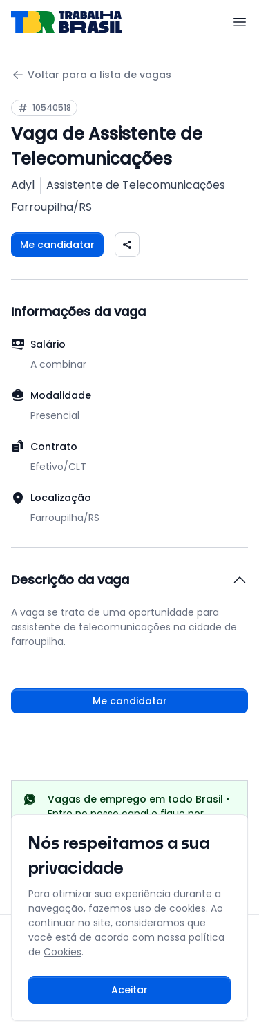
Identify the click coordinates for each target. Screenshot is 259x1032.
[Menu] (239, 22)
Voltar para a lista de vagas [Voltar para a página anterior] (91, 75)
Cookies (62, 952)
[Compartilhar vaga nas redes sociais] (127, 244)
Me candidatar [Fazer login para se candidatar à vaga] (57, 245)
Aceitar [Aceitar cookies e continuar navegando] (129, 990)
